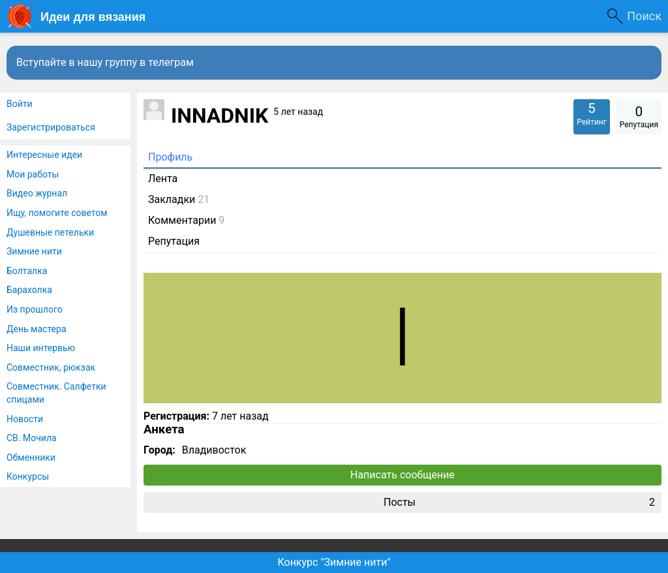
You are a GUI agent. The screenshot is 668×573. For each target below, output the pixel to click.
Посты (519, 502)
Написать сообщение (402, 475)
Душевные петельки (50, 232)
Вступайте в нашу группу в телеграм (105, 62)
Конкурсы (28, 476)
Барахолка (29, 290)
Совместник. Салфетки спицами (56, 393)
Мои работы (33, 174)
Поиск (644, 16)
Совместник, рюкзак (51, 367)
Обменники (31, 457)
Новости (25, 419)
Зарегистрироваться (51, 127)
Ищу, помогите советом (57, 213)
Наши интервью (41, 348)
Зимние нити (34, 251)
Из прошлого (35, 309)
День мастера (37, 329)
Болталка (27, 271)
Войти (20, 104)
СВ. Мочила (32, 438)
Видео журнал (37, 193)
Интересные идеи (44, 154)
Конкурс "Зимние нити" (333, 562)
